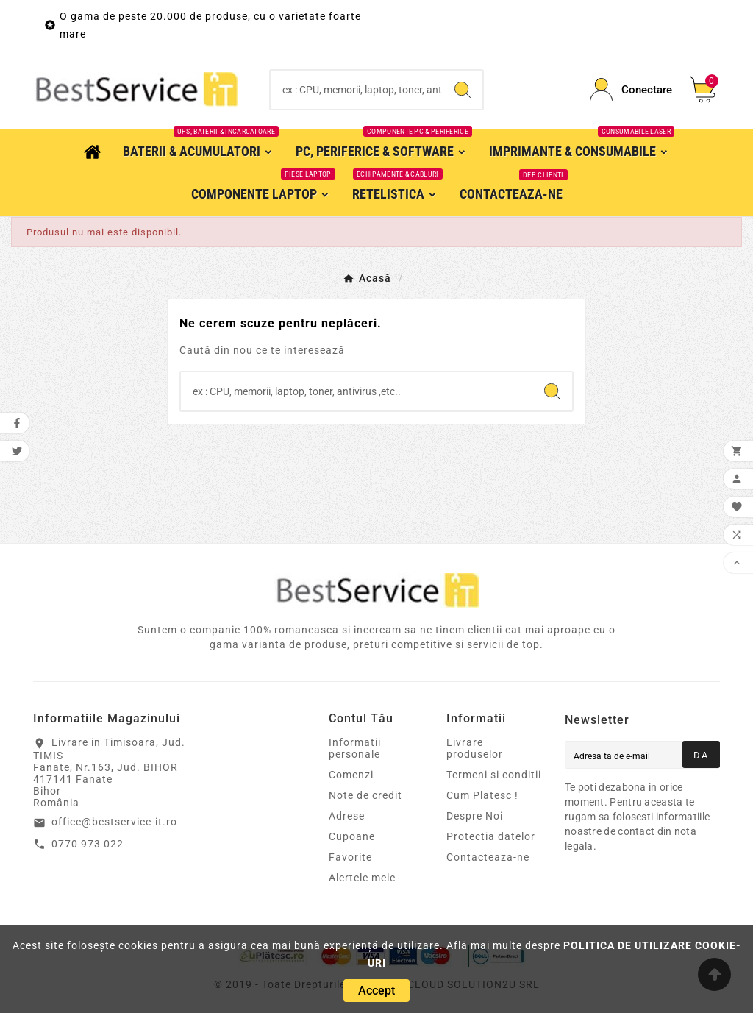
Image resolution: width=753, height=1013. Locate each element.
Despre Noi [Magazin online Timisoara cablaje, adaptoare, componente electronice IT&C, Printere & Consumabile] (474, 816)
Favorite (350, 857)
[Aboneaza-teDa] (701, 754)
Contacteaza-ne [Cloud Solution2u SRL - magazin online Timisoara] (487, 857)
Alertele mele (362, 878)
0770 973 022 (87, 844)
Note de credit (365, 795)
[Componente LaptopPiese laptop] (260, 193)
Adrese (347, 816)
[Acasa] (92, 150)
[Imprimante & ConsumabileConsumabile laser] (579, 150)
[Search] (356, 90)
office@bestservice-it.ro (114, 822)
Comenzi (351, 775)
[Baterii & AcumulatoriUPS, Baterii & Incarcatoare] (198, 150)
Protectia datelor (490, 836)
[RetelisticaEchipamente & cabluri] (395, 193)
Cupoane (352, 836)
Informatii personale (355, 748)
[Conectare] (631, 89)
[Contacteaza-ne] (511, 194)
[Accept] (376, 990)
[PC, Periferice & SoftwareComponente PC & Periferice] (381, 150)
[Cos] (705, 89)
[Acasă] (367, 277)
